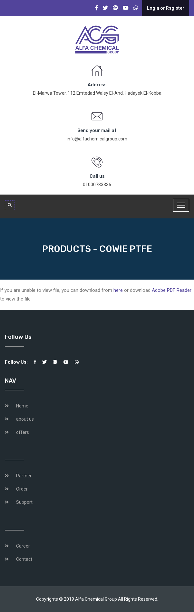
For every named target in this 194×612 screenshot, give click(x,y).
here (118, 290)
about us (25, 419)
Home (22, 405)
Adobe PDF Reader (171, 290)
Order (22, 489)
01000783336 (97, 184)
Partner (24, 475)
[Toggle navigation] (181, 205)
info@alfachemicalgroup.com (97, 138)
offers (22, 432)
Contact (24, 559)
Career (23, 546)
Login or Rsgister (165, 8)
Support (24, 502)
